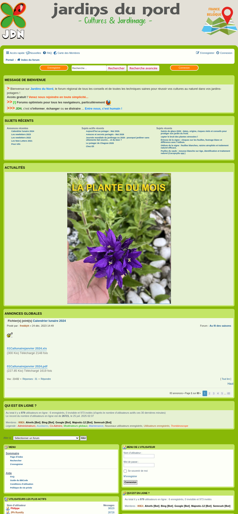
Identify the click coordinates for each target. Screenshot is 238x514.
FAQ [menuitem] (12, 477)
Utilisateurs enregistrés (157, 425)
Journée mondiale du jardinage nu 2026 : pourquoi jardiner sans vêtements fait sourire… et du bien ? (117, 138)
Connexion (184, 68)
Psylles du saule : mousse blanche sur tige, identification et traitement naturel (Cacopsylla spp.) (195, 152)
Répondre (46, 379)
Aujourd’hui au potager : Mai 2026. (103, 131)
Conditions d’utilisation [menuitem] (21, 484)
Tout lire (226, 379)
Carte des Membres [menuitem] (69, 53)
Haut (230, 383)
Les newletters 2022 (21, 137)
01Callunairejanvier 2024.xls (27, 348)
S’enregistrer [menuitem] (16, 464)
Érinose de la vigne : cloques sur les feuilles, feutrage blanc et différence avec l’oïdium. (191, 141)
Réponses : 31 (30, 379)
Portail (10, 59)
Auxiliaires (42, 425)
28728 (111, 512)
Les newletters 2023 (21, 134)
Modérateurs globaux (75, 425)
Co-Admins (56, 425)
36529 (111, 508)
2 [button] (209, 393)
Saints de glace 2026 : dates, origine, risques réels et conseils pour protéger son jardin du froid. (194, 132)
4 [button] (218, 393)
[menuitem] (47, 53)
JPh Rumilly (17, 512)
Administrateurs (26, 425)
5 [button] (222, 393)
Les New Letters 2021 (21, 141)
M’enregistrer (130, 476)
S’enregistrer (53, 68)
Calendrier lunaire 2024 (22, 131)
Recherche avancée (143, 68)
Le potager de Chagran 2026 (100, 143)
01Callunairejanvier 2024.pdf (27, 366)
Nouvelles (35, 53)
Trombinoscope (179, 425)
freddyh (24, 325)
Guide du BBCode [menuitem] (19, 480)
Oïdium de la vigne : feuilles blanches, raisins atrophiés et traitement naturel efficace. (195, 146)
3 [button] (213, 393)
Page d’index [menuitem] (16, 457)
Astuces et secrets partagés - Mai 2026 (105, 134)
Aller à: (7, 437)
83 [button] (228, 393)
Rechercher (116, 68)
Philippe (15, 508)
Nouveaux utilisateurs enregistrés (123, 425)
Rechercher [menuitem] (16, 460)
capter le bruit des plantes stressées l (179, 137)
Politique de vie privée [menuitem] (21, 488)
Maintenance (96, 425)
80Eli (21, 422)
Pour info (16, 144)
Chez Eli (90, 146)
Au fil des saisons (220, 325)
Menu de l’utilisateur (139, 447)
